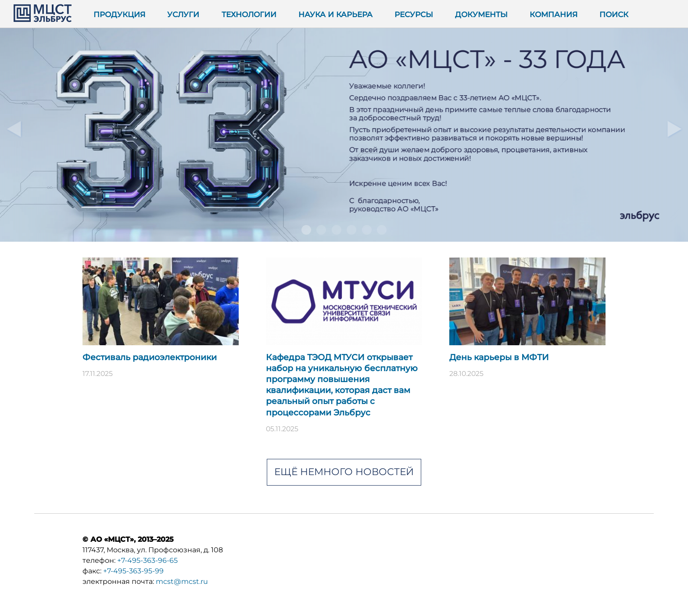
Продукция (119, 14)
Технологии (249, 14)
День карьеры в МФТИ (499, 357)
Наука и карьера (335, 14)
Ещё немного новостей (344, 472)
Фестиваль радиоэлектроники (149, 357)
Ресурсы (413, 14)
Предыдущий (14, 129)
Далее (674, 129)
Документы (481, 14)
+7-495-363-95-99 (133, 571)
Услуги (183, 14)
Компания (553, 14)
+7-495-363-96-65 (147, 560)
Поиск (613, 14)
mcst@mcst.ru (182, 581)
